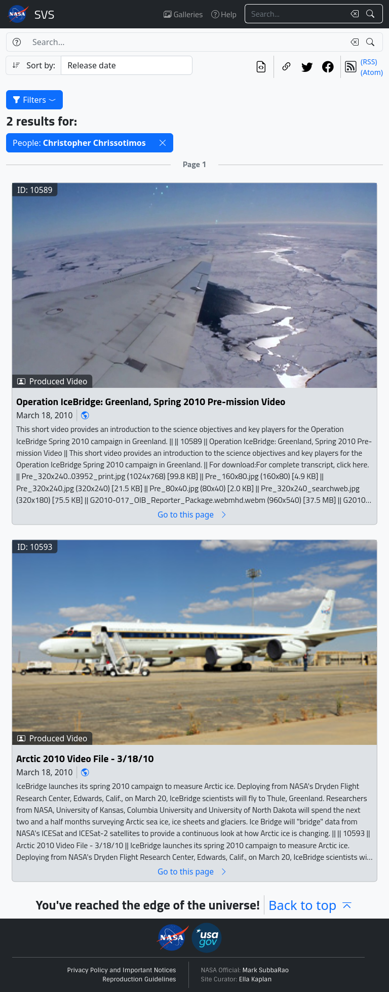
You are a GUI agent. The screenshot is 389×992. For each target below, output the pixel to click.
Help (224, 14)
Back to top (310, 905)
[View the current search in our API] (261, 67)
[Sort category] (126, 65)
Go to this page (192, 514)
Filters (34, 99)
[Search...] (295, 13)
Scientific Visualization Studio (44, 14)
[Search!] (371, 13)
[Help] (16, 42)
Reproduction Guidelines (139, 979)
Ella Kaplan (255, 979)
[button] (162, 142)
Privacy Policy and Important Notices (121, 970)
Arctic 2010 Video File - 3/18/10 (84, 759)
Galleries (183, 14)
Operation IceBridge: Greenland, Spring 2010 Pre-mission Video (151, 401)
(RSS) (369, 61)
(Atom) (372, 72)
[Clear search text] (352, 13)
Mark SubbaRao (266, 970)
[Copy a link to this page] (286, 67)
